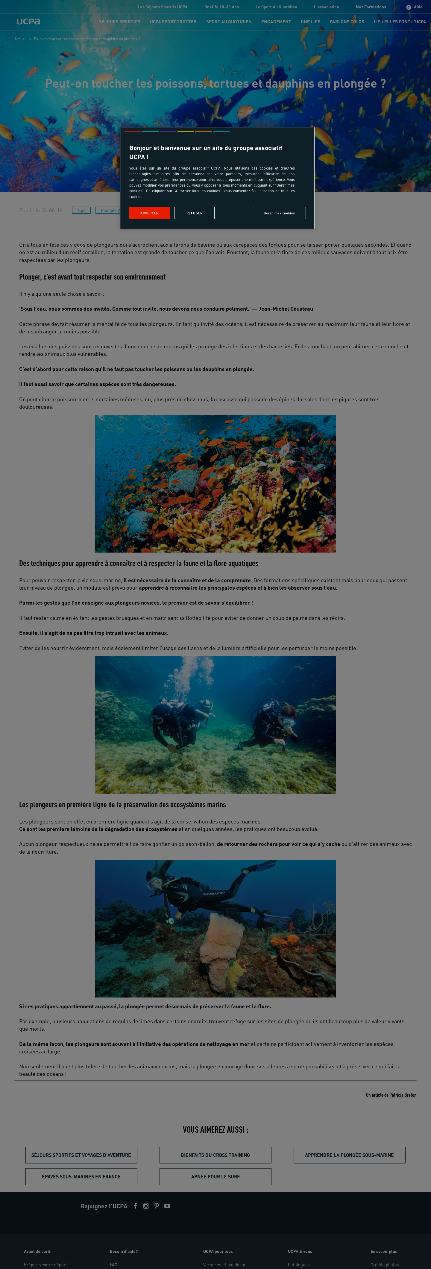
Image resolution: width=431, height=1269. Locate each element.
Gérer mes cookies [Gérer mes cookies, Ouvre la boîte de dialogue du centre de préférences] (279, 213)
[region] (217, 178)
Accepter (149, 213)
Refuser (194, 213)
